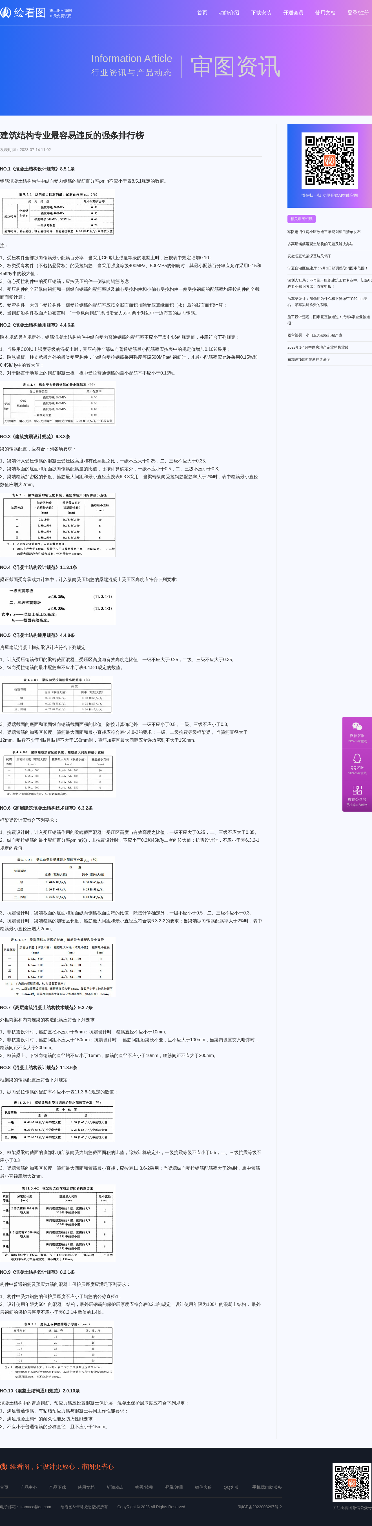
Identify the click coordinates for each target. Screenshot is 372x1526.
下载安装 (261, 12)
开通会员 (293, 12)
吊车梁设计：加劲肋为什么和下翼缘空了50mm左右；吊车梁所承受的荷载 (327, 301)
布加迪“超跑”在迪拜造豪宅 (308, 359)
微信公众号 (357, 796)
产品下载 (57, 1487)
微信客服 (357, 732)
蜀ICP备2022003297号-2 (260, 1507)
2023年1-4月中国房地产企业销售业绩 (318, 347)
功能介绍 (229, 12)
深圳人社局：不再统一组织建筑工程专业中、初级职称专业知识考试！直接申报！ (329, 283)
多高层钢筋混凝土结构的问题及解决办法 (320, 244)
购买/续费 (144, 1487)
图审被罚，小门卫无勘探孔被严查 (314, 335)
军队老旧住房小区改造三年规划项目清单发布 (324, 232)
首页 (202, 12)
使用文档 (325, 12)
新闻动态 (115, 1487)
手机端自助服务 (267, 1487)
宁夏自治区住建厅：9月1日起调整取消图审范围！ (327, 268)
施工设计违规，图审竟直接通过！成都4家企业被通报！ (328, 320)
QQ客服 (357, 764)
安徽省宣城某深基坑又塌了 (309, 256)
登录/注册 (358, 12)
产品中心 (28, 1487)
